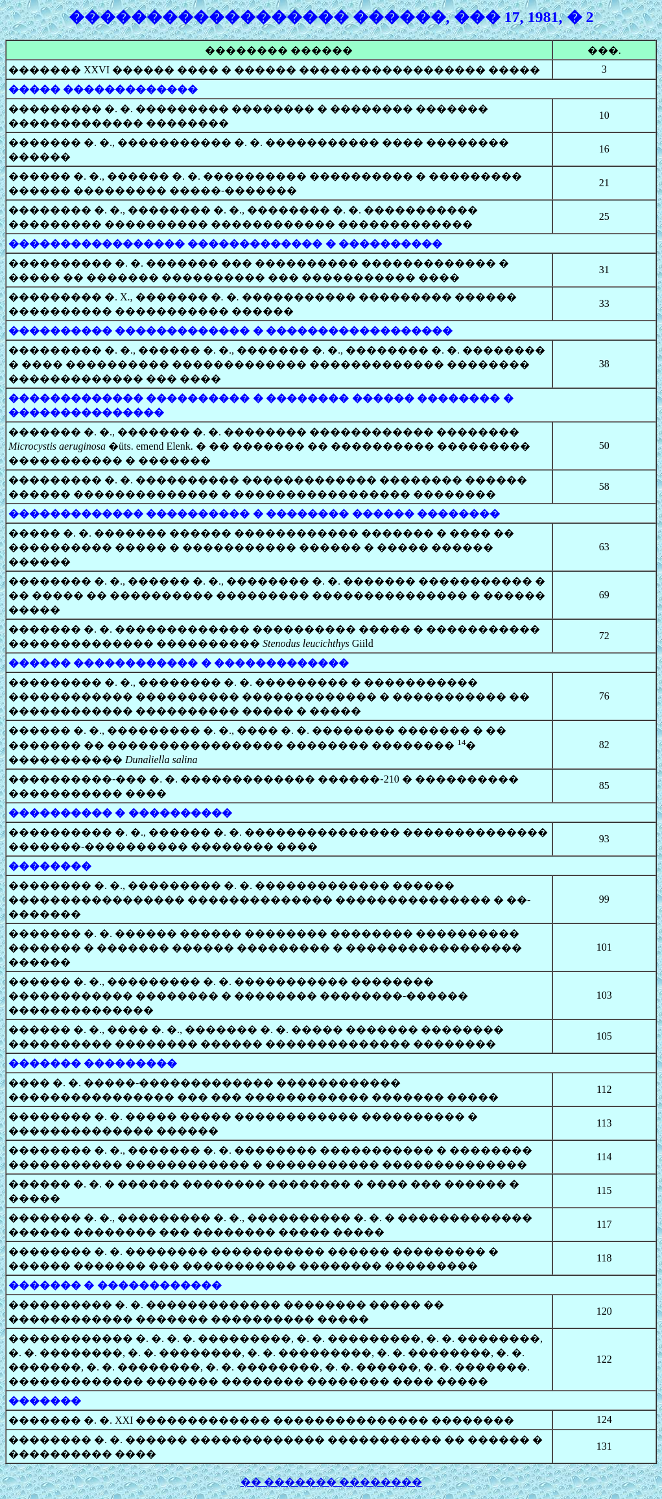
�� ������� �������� (331, 1481)
